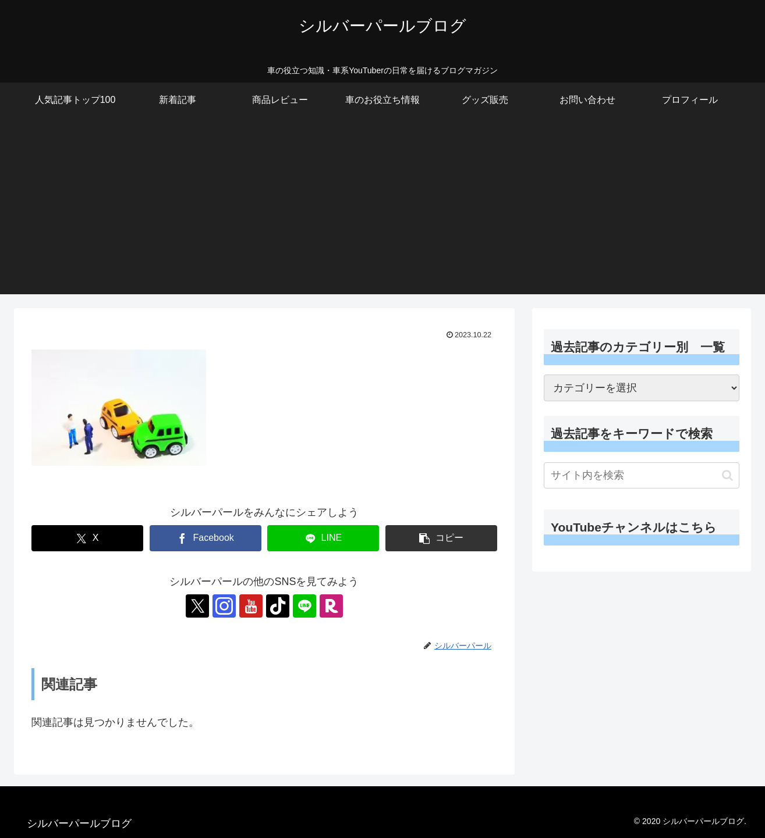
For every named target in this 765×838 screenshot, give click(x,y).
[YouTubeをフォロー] (251, 606)
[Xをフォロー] (197, 606)
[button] (441, 538)
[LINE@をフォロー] (304, 606)
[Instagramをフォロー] (224, 606)
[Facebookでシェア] (205, 538)
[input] (641, 475)
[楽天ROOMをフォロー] (331, 606)
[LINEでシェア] (323, 538)
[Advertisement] (382, 212)
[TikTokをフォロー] (277, 606)
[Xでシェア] (87, 538)
